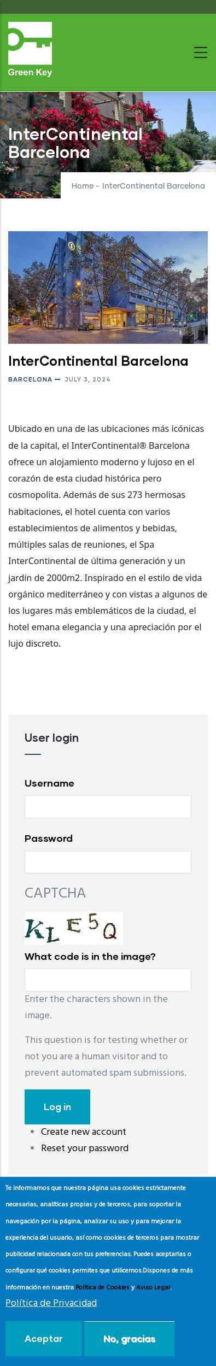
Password (49, 838)
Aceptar (44, 1338)
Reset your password (85, 1149)
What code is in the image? (90, 956)
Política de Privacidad (51, 1303)
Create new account (83, 1132)
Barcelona (30, 379)
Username (49, 783)
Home (83, 186)
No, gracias (129, 1338)
